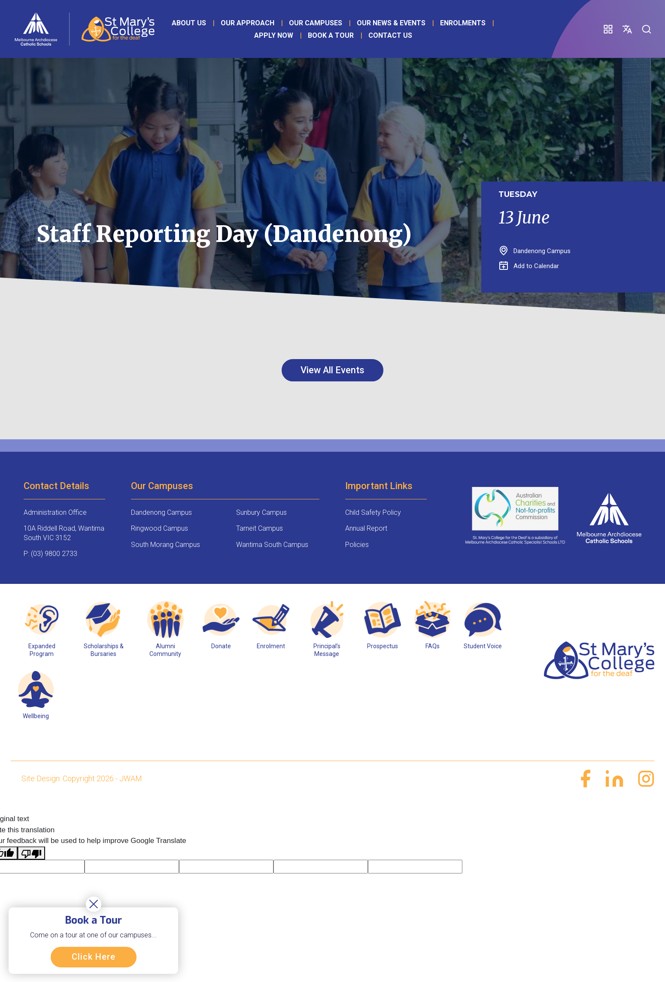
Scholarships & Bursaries (104, 650)
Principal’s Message (326, 650)
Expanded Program (41, 650)
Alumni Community (165, 650)
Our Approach (247, 23)
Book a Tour (330, 35)
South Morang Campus (165, 545)
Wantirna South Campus (272, 545)
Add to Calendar (529, 266)
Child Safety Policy (373, 512)
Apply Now (273, 35)
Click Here (93, 957)
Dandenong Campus (161, 512)
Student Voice (483, 646)
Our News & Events (390, 23)
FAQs (432, 646)
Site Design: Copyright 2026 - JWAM (81, 778)
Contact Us (390, 35)
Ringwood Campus (159, 528)
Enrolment (271, 646)
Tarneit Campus (259, 528)
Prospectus (382, 646)
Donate (221, 646)
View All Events (333, 370)
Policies (357, 545)
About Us (188, 23)
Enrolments (462, 23)
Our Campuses (315, 23)
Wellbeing (36, 716)
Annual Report (366, 528)
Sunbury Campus (261, 512)
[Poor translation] (31, 853)
